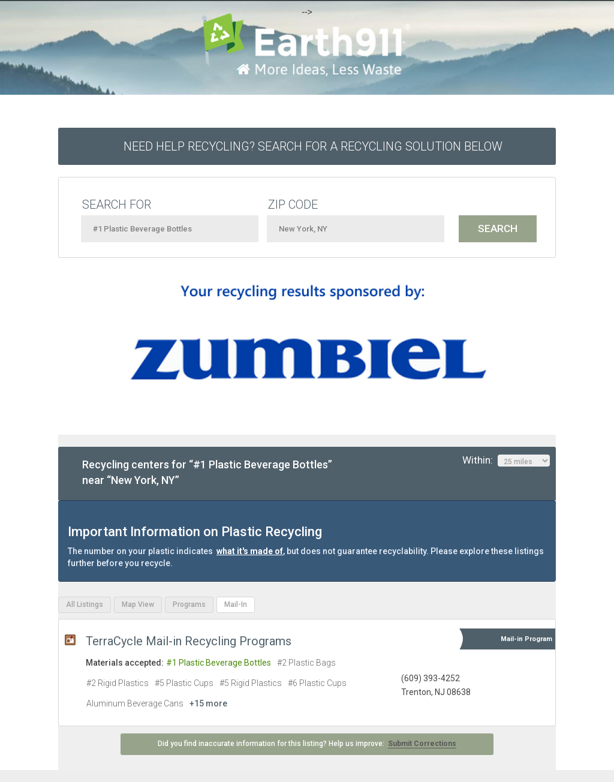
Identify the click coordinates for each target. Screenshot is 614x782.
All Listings (84, 604)
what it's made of (249, 551)
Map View (138, 604)
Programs (189, 604)
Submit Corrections (422, 743)
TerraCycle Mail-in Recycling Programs (188, 641)
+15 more (208, 703)
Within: (506, 460)
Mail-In (235, 604)
